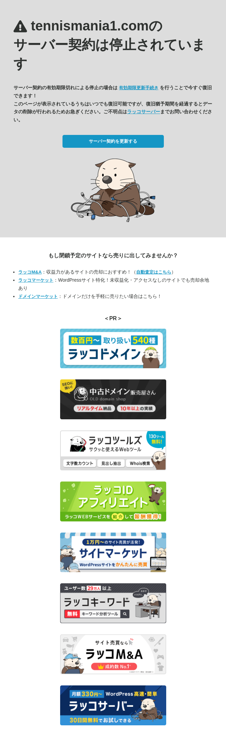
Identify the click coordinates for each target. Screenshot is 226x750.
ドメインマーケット (38, 296)
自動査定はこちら (153, 272)
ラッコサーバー (143, 111)
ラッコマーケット (35, 280)
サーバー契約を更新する (113, 141)
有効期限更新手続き (138, 87)
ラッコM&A (30, 272)
